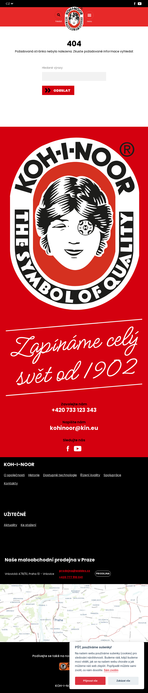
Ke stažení (28, 525)
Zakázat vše (123, 680)
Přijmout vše (90, 680)
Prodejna (103, 573)
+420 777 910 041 (71, 577)
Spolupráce (112, 475)
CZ (8, 4)
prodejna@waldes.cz (74, 571)
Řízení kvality (90, 475)
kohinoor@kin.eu (74, 428)
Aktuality (10, 525)
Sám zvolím (111, 670)
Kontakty (11, 483)
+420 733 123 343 (74, 410)
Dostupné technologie (60, 475)
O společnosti (14, 475)
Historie (34, 475)
